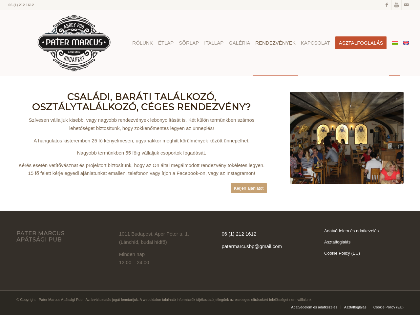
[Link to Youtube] (396, 5)
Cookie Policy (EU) (342, 253)
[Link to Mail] (406, 5)
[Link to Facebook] (386, 5)
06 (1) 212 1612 (238, 234)
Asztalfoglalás (337, 242)
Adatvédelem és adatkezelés (351, 230)
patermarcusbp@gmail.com (251, 246)
